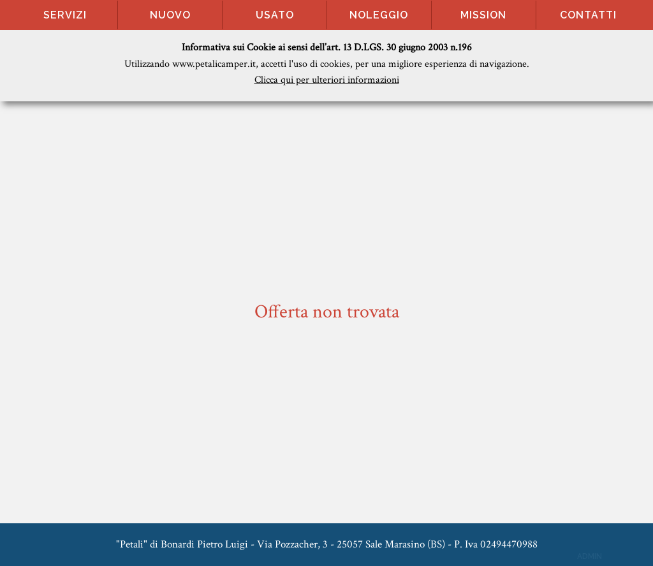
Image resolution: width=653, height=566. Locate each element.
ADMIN (589, 556)
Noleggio (378, 15)
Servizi (65, 15)
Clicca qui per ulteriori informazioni (326, 80)
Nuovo (170, 15)
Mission (483, 15)
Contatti (588, 15)
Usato (275, 15)
